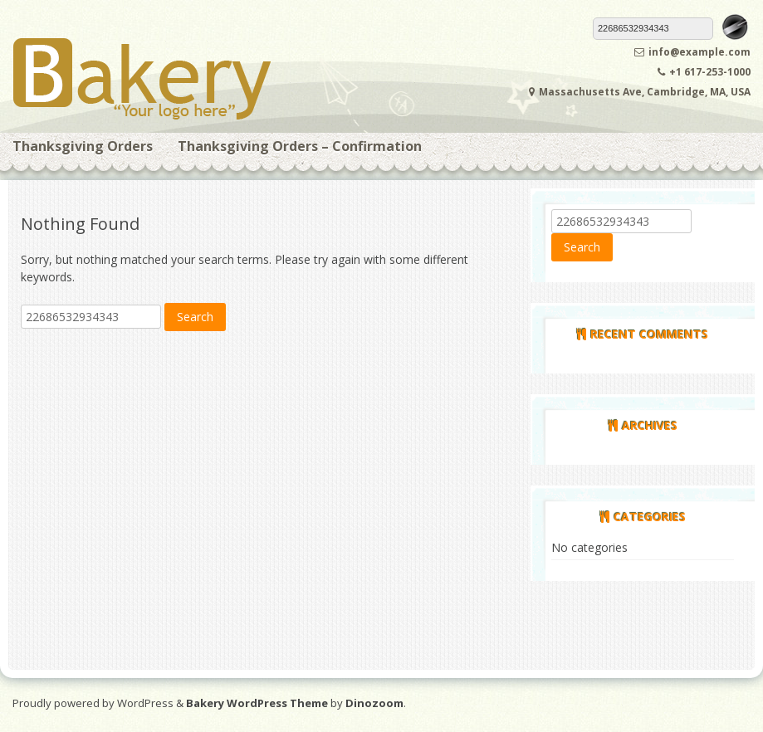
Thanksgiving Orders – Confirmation (300, 146)
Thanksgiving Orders (82, 146)
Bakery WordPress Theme (257, 702)
